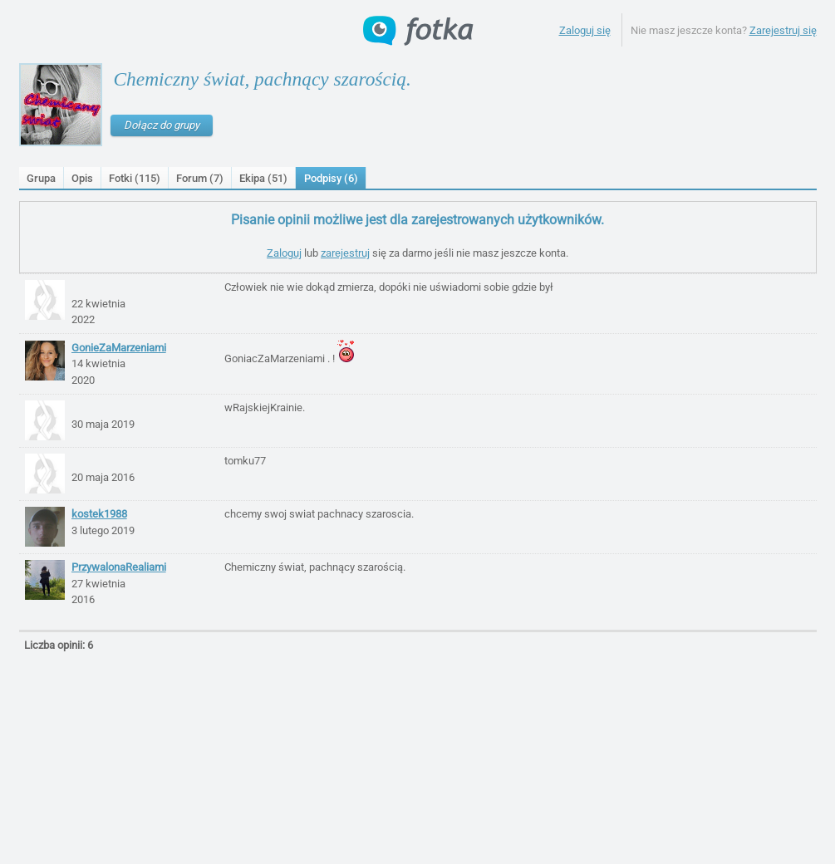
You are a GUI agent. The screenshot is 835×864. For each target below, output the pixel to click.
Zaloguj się (585, 30)
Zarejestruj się (783, 30)
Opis (82, 178)
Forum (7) (199, 178)
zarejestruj (345, 253)
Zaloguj (284, 253)
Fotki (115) (134, 178)
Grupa (41, 178)
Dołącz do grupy (161, 125)
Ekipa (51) (263, 178)
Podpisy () (331, 178)
